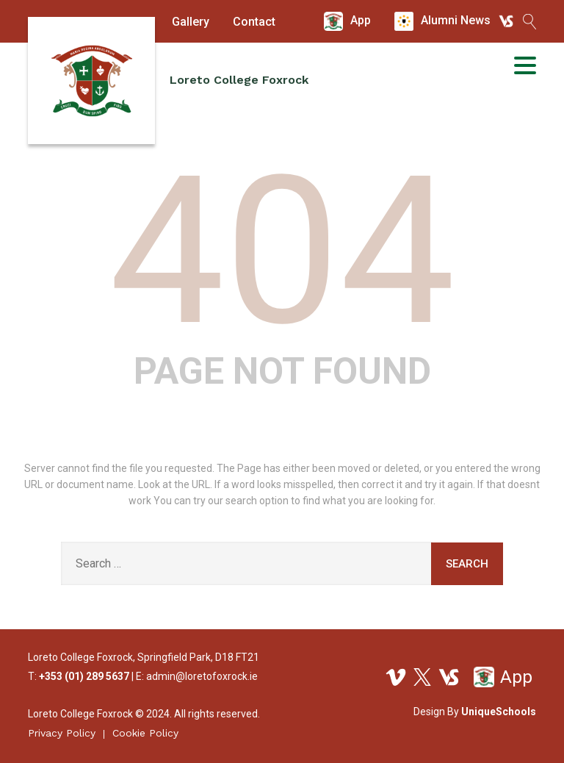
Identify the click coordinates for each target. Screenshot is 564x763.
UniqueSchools (498, 711)
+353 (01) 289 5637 (84, 676)
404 (282, 251)
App (503, 677)
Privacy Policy (61, 733)
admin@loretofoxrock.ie (202, 676)
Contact (254, 22)
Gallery (190, 22)
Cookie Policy (145, 733)
